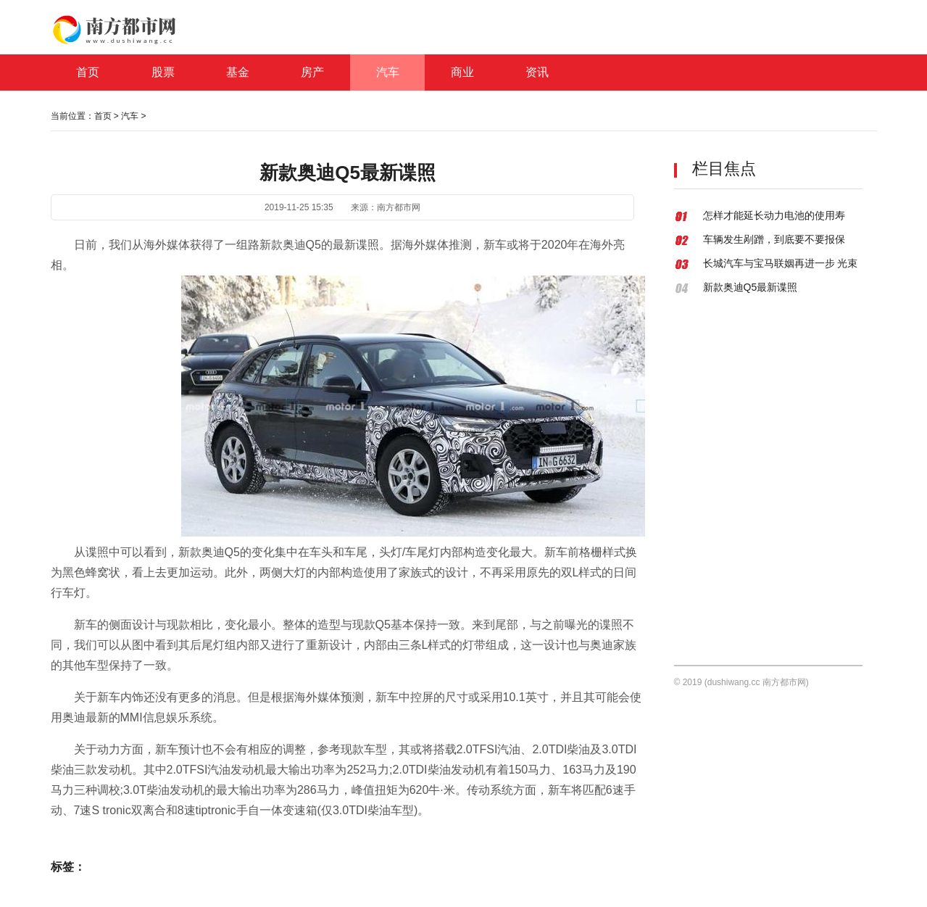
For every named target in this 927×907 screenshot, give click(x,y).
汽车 (129, 116)
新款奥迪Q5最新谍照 (750, 287)
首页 (103, 116)
